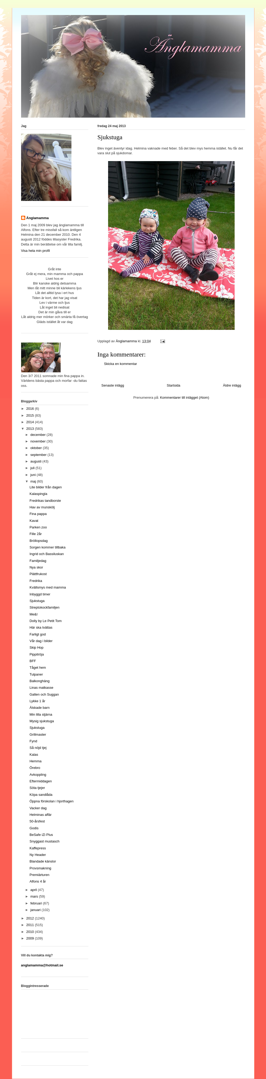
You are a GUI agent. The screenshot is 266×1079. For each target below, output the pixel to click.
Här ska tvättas (41, 627)
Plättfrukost (38, 574)
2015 (30, 415)
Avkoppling (38, 775)
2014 (30, 422)
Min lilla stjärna (41, 714)
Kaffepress (38, 848)
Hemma (36, 761)
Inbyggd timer (40, 594)
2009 (30, 938)
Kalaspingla (38, 494)
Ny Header (38, 855)
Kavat (34, 521)
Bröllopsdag (39, 541)
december (38, 435)
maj (33, 481)
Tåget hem (38, 667)
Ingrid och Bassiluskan (47, 554)
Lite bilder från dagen (46, 487)
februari (36, 903)
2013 (30, 429)
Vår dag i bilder (41, 641)
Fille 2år (36, 534)
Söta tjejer (37, 788)
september (38, 455)
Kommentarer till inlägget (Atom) (184, 397)
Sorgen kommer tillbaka (48, 547)
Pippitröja (37, 654)
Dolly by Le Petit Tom (46, 621)
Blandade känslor (43, 861)
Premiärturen (39, 875)
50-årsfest (37, 821)
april (34, 890)
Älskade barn (40, 708)
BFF (33, 661)
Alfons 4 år (38, 881)
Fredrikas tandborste (45, 501)
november (38, 441)
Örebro (35, 768)
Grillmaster (38, 734)
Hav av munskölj (42, 507)
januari (36, 910)
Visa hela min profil (35, 251)
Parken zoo (38, 527)
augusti (36, 461)
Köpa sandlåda (41, 795)
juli (33, 468)
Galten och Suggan (44, 694)
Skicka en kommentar (120, 364)
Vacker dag (38, 808)
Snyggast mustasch (44, 841)
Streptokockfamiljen (44, 607)
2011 (30, 925)
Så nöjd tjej (38, 748)
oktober (36, 448)
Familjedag (38, 561)
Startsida (173, 385)
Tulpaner (36, 674)
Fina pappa (38, 514)
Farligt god (38, 634)
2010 (30, 932)
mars (34, 896)
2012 (30, 918)
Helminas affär (41, 815)
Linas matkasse (41, 688)
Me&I (33, 614)
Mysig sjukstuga (42, 721)
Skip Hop (36, 647)
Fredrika (36, 581)
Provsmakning (40, 868)
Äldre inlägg (232, 385)
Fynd (33, 741)
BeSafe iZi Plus (41, 835)
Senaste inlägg (112, 385)
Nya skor (36, 567)
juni (33, 475)
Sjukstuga (37, 601)
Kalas (34, 755)
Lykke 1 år (37, 701)
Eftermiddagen (41, 781)
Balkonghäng (40, 681)
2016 (30, 409)
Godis (34, 828)
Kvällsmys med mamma (48, 587)
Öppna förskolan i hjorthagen (52, 801)
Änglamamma (37, 218)
